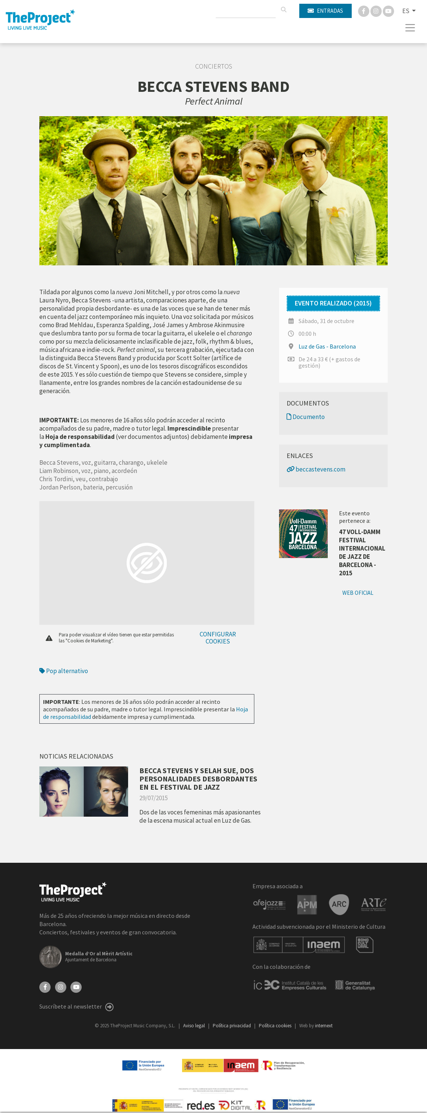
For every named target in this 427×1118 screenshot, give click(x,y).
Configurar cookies (218, 637)
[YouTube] (76, 986)
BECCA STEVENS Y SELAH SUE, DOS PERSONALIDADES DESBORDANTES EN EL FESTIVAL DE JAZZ (198, 779)
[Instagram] (376, 10)
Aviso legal (194, 1025)
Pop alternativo (63, 671)
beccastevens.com (316, 469)
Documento (306, 417)
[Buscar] (284, 10)
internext (324, 1025)
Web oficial (357, 592)
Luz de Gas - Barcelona (327, 346)
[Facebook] (364, 10)
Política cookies (276, 1025)
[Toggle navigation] (410, 28)
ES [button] (406, 11)
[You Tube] (388, 10)
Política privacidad (232, 1025)
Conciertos (213, 66)
